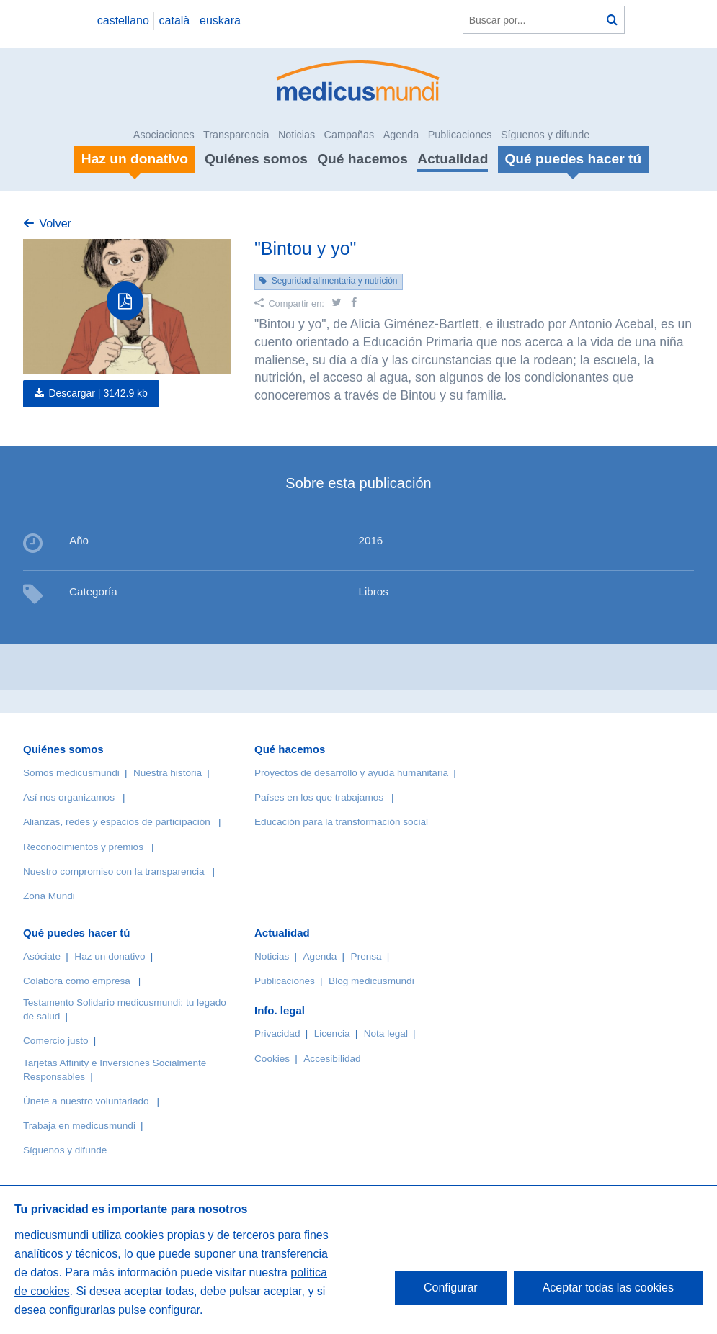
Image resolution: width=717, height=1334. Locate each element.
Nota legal (386, 1033)
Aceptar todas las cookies (608, 1287)
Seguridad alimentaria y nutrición (335, 281)
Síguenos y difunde (545, 134)
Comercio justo (56, 1040)
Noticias (296, 134)
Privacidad (277, 1033)
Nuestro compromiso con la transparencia (114, 871)
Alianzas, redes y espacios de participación (116, 821)
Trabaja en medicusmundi (79, 1125)
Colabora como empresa (76, 980)
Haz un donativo (109, 956)
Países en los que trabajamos (318, 797)
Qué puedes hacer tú (76, 933)
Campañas (349, 134)
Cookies (272, 1058)
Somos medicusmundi (71, 772)
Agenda (401, 134)
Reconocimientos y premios (83, 847)
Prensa (366, 956)
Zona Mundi (49, 896)
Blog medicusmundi (371, 980)
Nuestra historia (167, 772)
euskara (220, 20)
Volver (55, 223)
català (174, 20)
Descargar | (98, 393)
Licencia (332, 1033)
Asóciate (42, 956)
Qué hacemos (362, 158)
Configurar (451, 1287)
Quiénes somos (256, 158)
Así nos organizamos (69, 797)
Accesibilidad (331, 1058)
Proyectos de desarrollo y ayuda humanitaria (351, 772)
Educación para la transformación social (341, 821)
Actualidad (452, 158)
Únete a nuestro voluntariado (86, 1101)
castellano (123, 20)
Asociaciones (164, 134)
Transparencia (236, 134)
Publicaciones (460, 134)
